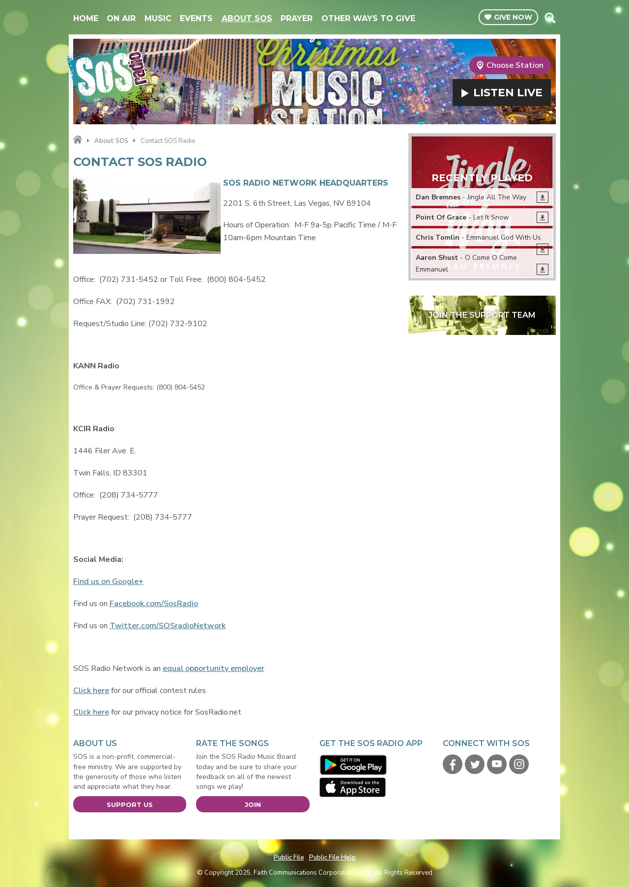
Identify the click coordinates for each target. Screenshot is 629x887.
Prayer (297, 18)
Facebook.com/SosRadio (154, 603)
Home (85, 18)
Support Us (130, 804)
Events (196, 18)
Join (253, 804)
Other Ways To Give (368, 18)
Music (158, 18)
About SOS (247, 18)
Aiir (366, 872)
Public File (289, 857)
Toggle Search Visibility (549, 18)
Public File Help (332, 857)
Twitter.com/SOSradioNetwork (168, 625)
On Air (121, 18)
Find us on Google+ (108, 581)
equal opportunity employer (213, 668)
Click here (91, 690)
